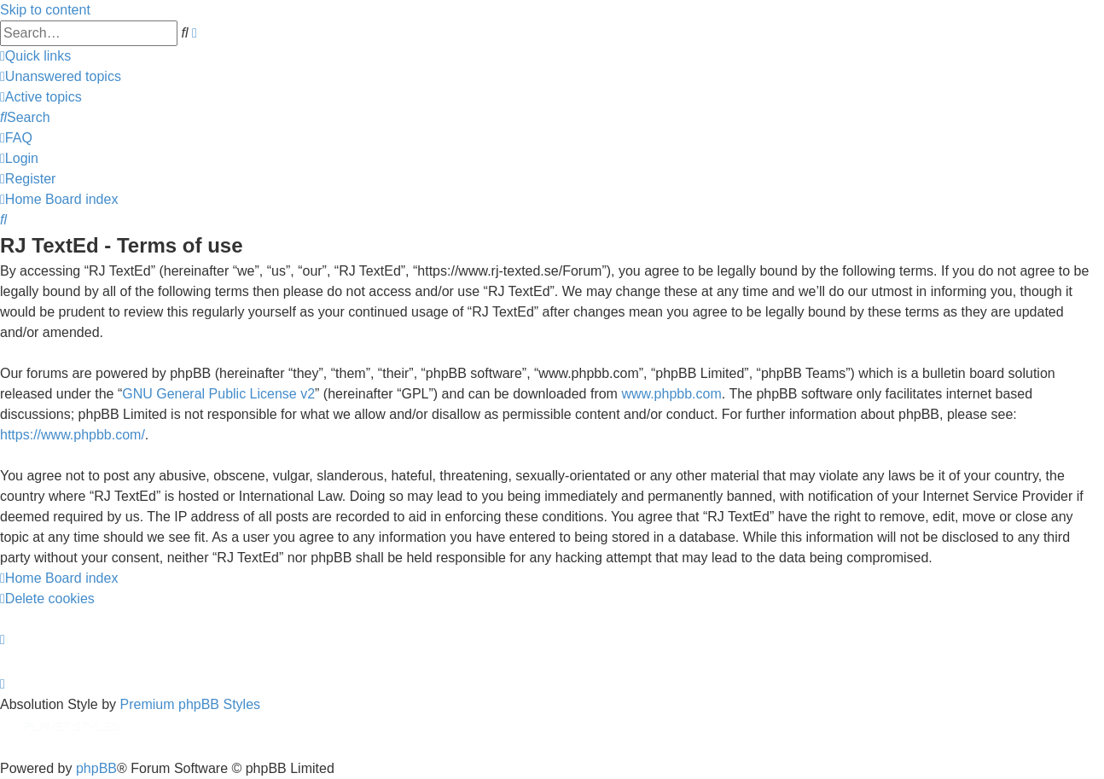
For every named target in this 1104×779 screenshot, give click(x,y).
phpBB (96, 768)
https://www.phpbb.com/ (72, 434)
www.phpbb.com (671, 394)
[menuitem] (60, 76)
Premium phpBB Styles (190, 704)
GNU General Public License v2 (218, 394)
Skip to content (45, 10)
